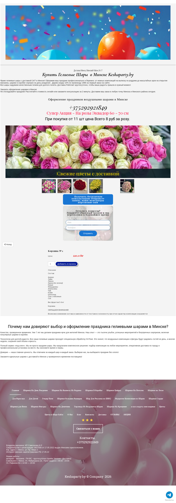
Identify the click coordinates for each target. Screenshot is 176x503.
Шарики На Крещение (117, 407)
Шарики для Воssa (18, 407)
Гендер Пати (47, 399)
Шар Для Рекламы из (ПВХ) (98, 399)
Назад (8, 244)
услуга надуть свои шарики (143, 407)
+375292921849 (88, 107)
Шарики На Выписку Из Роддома (66, 390)
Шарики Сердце (156, 399)
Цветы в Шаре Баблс (54, 415)
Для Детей (33, 399)
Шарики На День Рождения (35, 390)
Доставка (102, 415)
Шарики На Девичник (60, 407)
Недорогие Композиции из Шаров (130, 399)
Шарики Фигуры (38, 407)
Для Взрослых (18, 399)
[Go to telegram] (169, 494)
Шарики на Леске (155, 390)
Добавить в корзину (66, 263)
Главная (15, 390)
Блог (79, 415)
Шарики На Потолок (134, 390)
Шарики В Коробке (93, 390)
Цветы (162, 407)
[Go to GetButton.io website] (169, 500)
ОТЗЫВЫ (115, 415)
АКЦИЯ (127, 415)
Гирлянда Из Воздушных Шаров (88, 407)
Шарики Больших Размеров (69, 399)
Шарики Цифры (114, 390)
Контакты (89, 415)
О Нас (70, 415)
